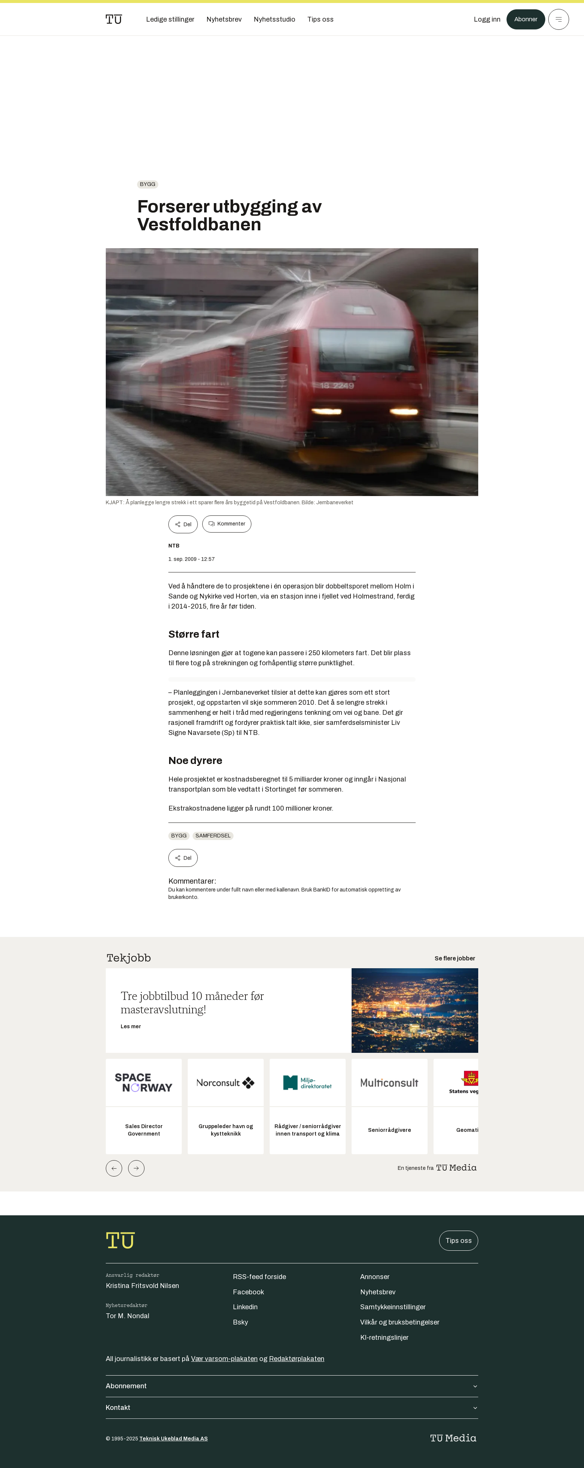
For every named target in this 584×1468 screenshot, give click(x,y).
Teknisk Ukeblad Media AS (173, 1439)
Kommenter (227, 524)
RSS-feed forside (259, 1277)
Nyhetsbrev (378, 1292)
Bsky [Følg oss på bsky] (240, 1322)
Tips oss (458, 1240)
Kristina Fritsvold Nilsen (142, 1285)
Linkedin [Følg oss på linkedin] (245, 1307)
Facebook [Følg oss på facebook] (248, 1292)
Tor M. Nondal (127, 1316)
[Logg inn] (484, 19)
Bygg (147, 184)
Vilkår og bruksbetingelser (399, 1322)
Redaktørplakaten (296, 1359)
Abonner (524, 19)
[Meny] (558, 19)
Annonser (375, 1277)
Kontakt (292, 1407)
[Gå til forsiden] (114, 19)
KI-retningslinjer (384, 1337)
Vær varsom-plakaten (224, 1359)
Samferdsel (213, 836)
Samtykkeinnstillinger (393, 1307)
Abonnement (292, 1386)
